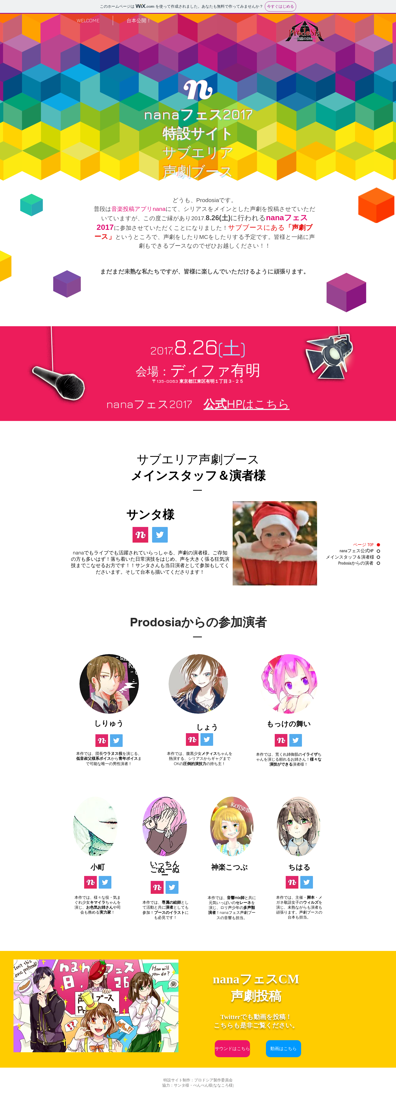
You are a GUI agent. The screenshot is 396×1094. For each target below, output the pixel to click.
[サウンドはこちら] (232, 1048)
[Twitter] (160, 535)
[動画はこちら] (283, 1048)
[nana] (140, 535)
